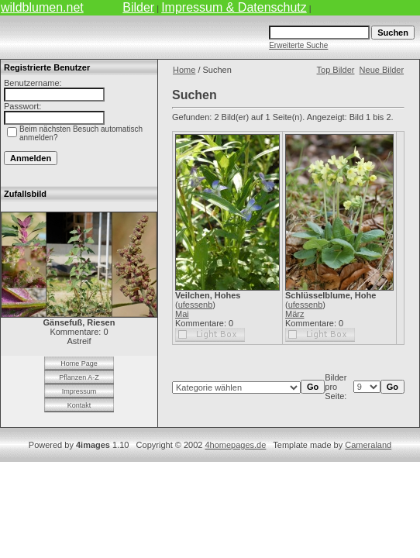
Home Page (79, 363)
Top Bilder (336, 69)
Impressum (79, 391)
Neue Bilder (382, 69)
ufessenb (195, 304)
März (294, 314)
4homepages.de (235, 445)
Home (184, 69)
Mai (182, 314)
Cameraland (368, 445)
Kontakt (79, 405)
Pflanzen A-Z (79, 377)
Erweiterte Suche (298, 45)
